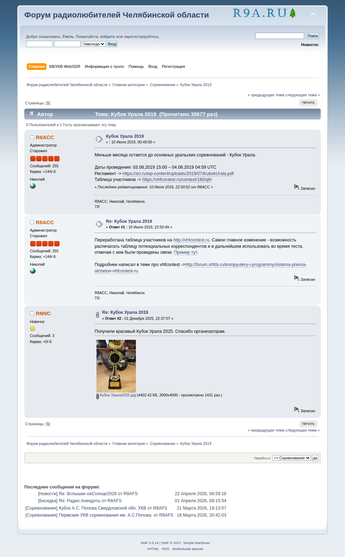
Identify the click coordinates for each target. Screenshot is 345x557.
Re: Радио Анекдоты (80, 500)
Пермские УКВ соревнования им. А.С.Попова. (105, 515)
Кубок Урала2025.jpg (116, 395)
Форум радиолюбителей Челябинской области (116, 15)
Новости (47, 493)
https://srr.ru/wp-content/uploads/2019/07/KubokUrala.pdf (178, 173)
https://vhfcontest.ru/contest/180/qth (177, 179)
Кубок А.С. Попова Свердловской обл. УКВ (102, 508)
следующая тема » (303, 95)
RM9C (43, 313)
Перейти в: (262, 458)
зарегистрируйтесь (141, 36)
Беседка (47, 500)
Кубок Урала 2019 (125, 136)
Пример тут (185, 252)
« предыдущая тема (265, 95)
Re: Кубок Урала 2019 (129, 221)
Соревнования (41, 508)
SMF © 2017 (171, 543)
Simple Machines (196, 543)
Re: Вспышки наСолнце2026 (88, 493)
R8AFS (131, 493)
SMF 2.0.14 (149, 543)
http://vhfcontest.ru (191, 240)
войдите (107, 36)
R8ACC (45, 137)
